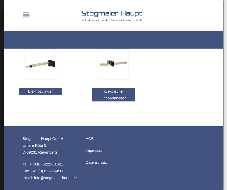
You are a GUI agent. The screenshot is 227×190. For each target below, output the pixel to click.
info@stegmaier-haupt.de (55, 178)
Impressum (95, 150)
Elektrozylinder (40, 91)
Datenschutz (96, 162)
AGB (90, 138)
